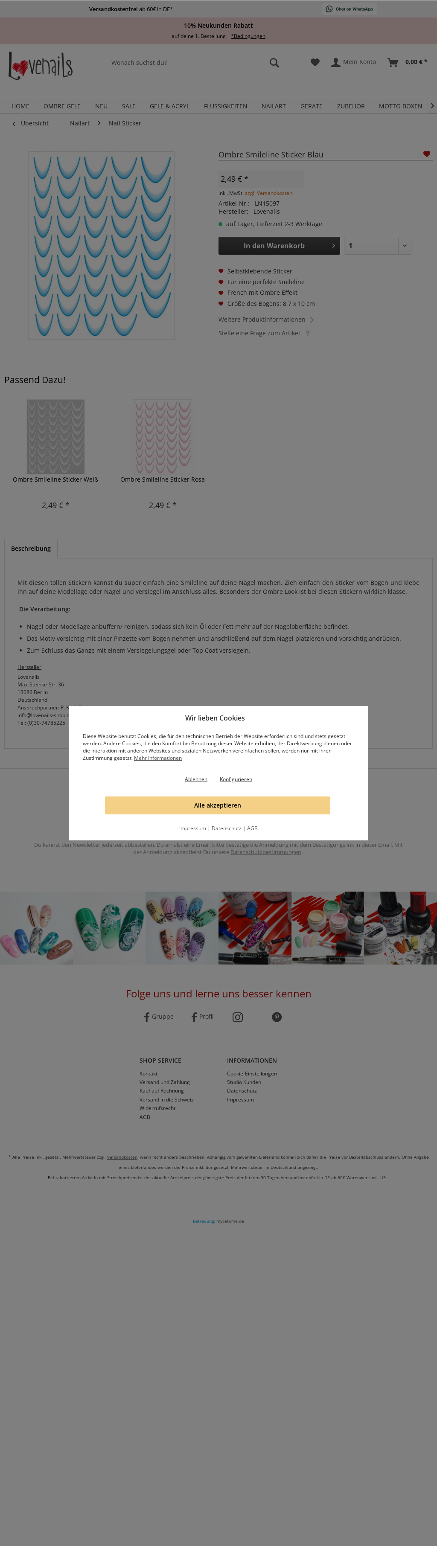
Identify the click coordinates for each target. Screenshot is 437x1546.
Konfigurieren (236, 779)
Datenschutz (227, 828)
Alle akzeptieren (217, 805)
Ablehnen (196, 779)
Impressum (192, 828)
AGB (252, 828)
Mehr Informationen (158, 757)
